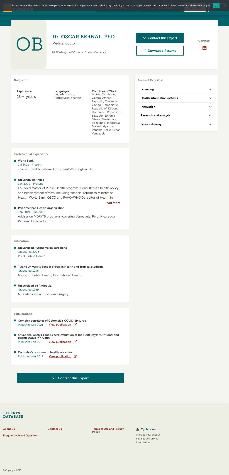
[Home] (20, 415)
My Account (149, 429)
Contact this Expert (70, 378)
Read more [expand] (112, 203)
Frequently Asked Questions (21, 435)
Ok (216, 5)
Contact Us (55, 429)
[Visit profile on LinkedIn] (204, 48)
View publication (60, 324)
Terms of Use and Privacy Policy (108, 431)
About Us (9, 429)
